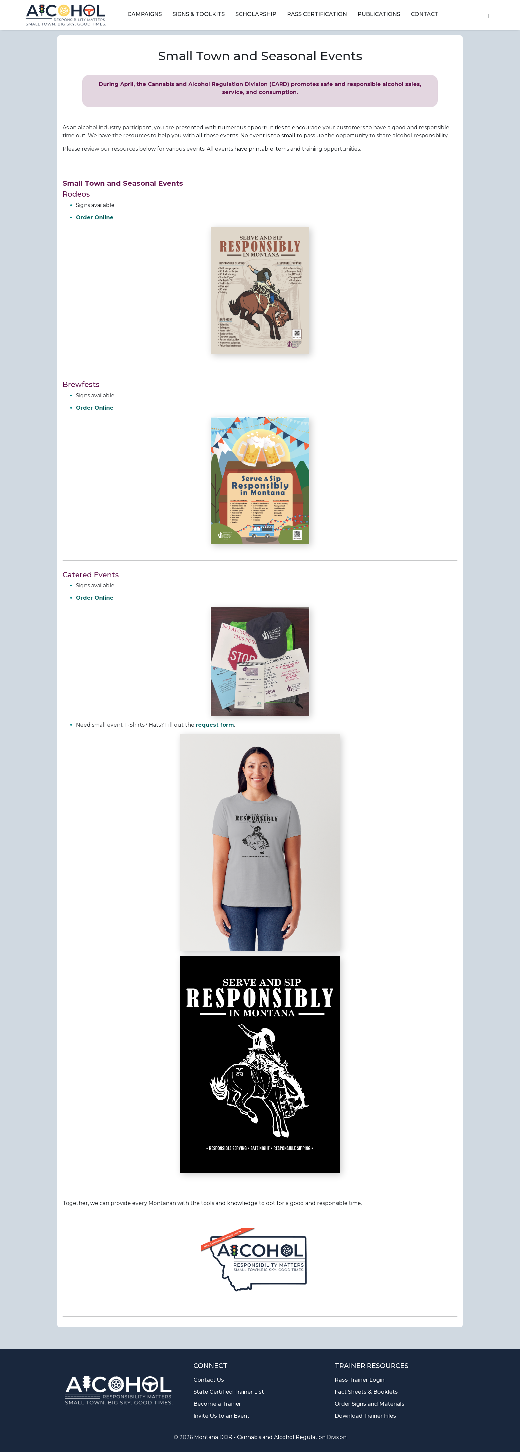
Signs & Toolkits (198, 14)
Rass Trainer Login (360, 1380)
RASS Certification (317, 14)
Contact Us (208, 1380)
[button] (489, 15)
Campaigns (145, 14)
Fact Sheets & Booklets (366, 1392)
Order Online (95, 217)
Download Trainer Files (365, 1416)
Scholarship (255, 14)
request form (215, 725)
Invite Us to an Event (221, 1416)
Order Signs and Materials (369, 1404)
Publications (379, 14)
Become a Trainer (217, 1404)
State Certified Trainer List (228, 1392)
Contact (424, 14)
